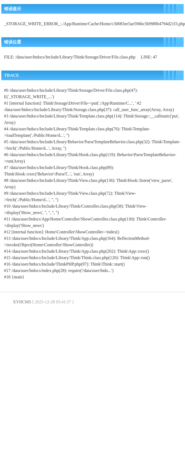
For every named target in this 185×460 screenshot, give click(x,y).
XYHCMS (22, 302)
